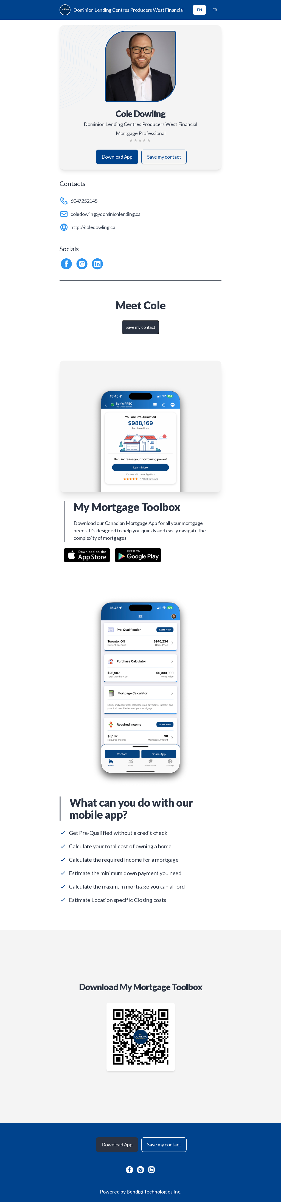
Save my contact (164, 157)
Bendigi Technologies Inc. (154, 1192)
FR (215, 9)
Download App (117, 157)
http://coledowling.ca (93, 227)
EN (199, 9)
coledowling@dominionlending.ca (105, 214)
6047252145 (84, 201)
